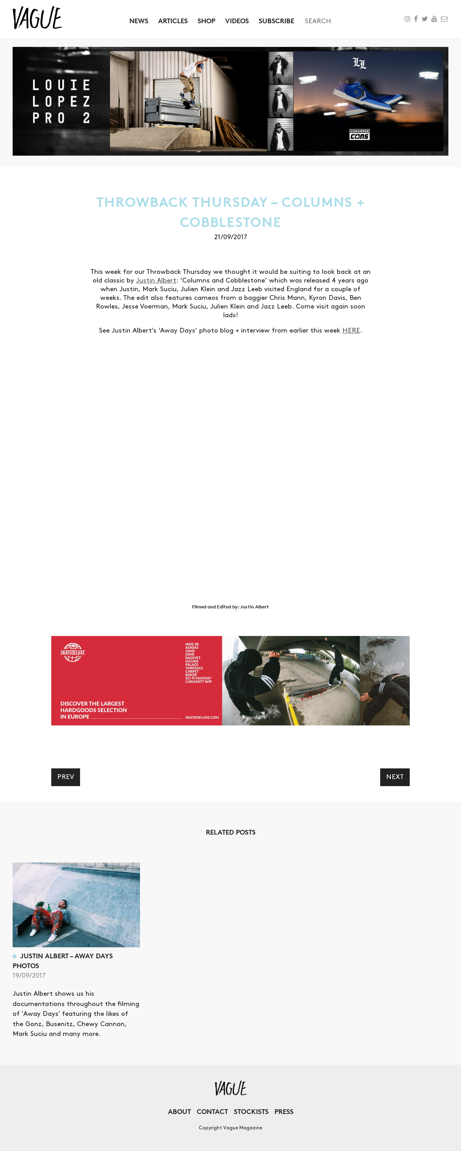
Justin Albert (156, 280)
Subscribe (276, 21)
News (138, 21)
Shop (206, 21)
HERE (351, 330)
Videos (237, 21)
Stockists (251, 1111)
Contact (212, 1111)
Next (395, 777)
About (179, 1111)
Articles (173, 21)
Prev (65, 777)
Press (283, 1111)
